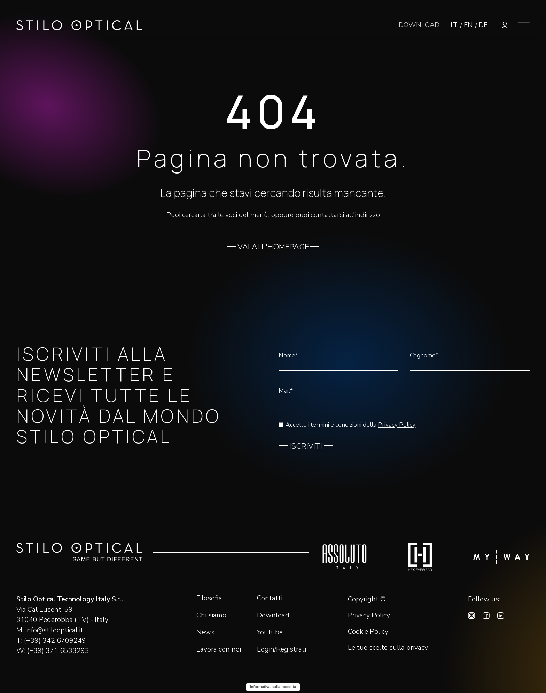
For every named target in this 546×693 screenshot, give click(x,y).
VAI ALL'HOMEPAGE (273, 247)
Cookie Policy (368, 631)
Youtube (270, 632)
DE (483, 25)
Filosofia (209, 598)
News (205, 632)
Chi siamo (211, 615)
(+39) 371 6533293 (58, 650)
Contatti (269, 598)
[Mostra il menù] (524, 25)
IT (455, 25)
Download (273, 615)
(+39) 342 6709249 (55, 640)
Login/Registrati (281, 649)
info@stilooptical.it (54, 630)
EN (469, 25)
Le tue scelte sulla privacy (388, 648)
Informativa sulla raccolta (273, 687)
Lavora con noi (218, 649)
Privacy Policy (396, 425)
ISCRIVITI (305, 446)
